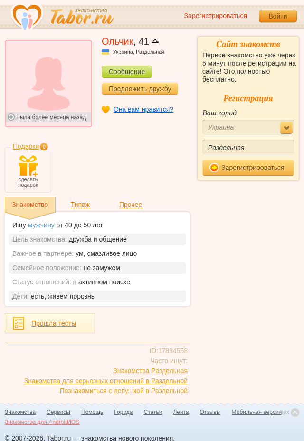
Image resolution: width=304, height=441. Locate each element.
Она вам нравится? (143, 109)
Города (123, 412)
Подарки (26, 146)
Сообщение (127, 71)
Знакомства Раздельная (150, 371)
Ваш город (219, 113)
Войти (277, 16)
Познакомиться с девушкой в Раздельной (123, 390)
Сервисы (58, 412)
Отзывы (210, 412)
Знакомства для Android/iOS (42, 422)
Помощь (92, 412)
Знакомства (20, 412)
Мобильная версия (257, 412)
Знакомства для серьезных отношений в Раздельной (106, 381)
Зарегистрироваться (215, 15)
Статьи (153, 412)
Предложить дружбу (140, 89)
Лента (181, 412)
